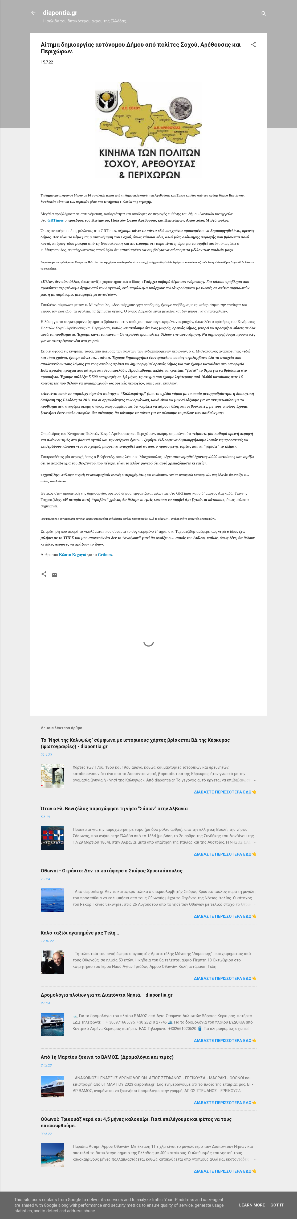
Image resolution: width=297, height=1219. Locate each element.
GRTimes (55, 220)
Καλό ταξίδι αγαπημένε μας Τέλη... (80, 933)
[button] (253, 45)
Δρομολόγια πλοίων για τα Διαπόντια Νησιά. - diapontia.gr (107, 995)
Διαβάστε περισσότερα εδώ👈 (225, 792)
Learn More (252, 1205)
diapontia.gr (60, 13)
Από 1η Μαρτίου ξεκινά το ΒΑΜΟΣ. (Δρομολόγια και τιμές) (107, 1057)
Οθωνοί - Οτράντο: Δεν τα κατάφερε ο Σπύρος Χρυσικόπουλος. (112, 870)
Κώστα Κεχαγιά (72, 554)
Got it (277, 1205)
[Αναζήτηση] (264, 14)
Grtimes (105, 554)
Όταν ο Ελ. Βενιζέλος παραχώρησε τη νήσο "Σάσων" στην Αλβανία (114, 808)
